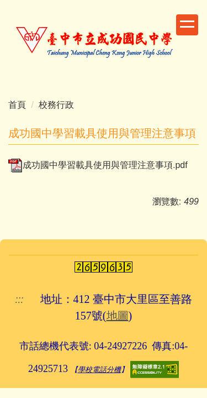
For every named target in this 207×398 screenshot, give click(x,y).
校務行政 (56, 104)
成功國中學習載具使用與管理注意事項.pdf (98, 165)
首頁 (17, 104)
